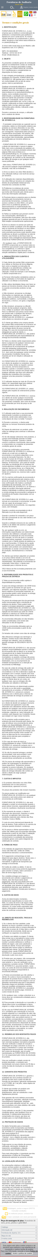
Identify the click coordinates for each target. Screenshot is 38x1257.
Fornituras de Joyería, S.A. (11, 1233)
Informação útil (7, 1230)
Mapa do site (6, 1236)
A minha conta (7, 1238)
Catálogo (5, 1227)
